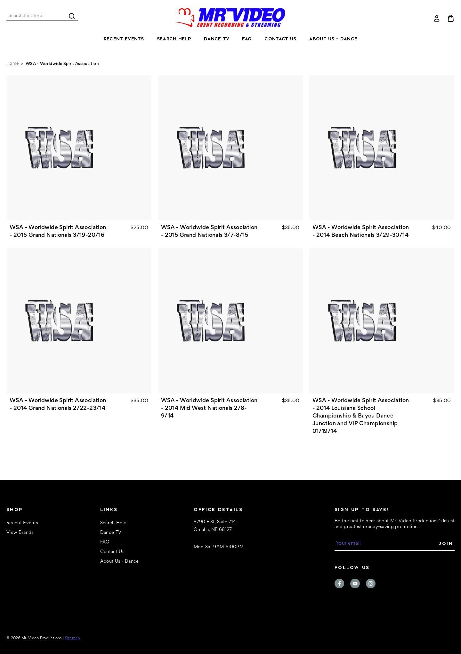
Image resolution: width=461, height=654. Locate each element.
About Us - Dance (333, 38)
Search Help (174, 38)
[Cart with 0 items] (451, 18)
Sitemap (72, 638)
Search (72, 16)
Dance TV (216, 38)
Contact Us (280, 38)
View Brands (20, 533)
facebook (339, 583)
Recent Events (124, 38)
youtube (355, 583)
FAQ (247, 38)
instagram (370, 583)
